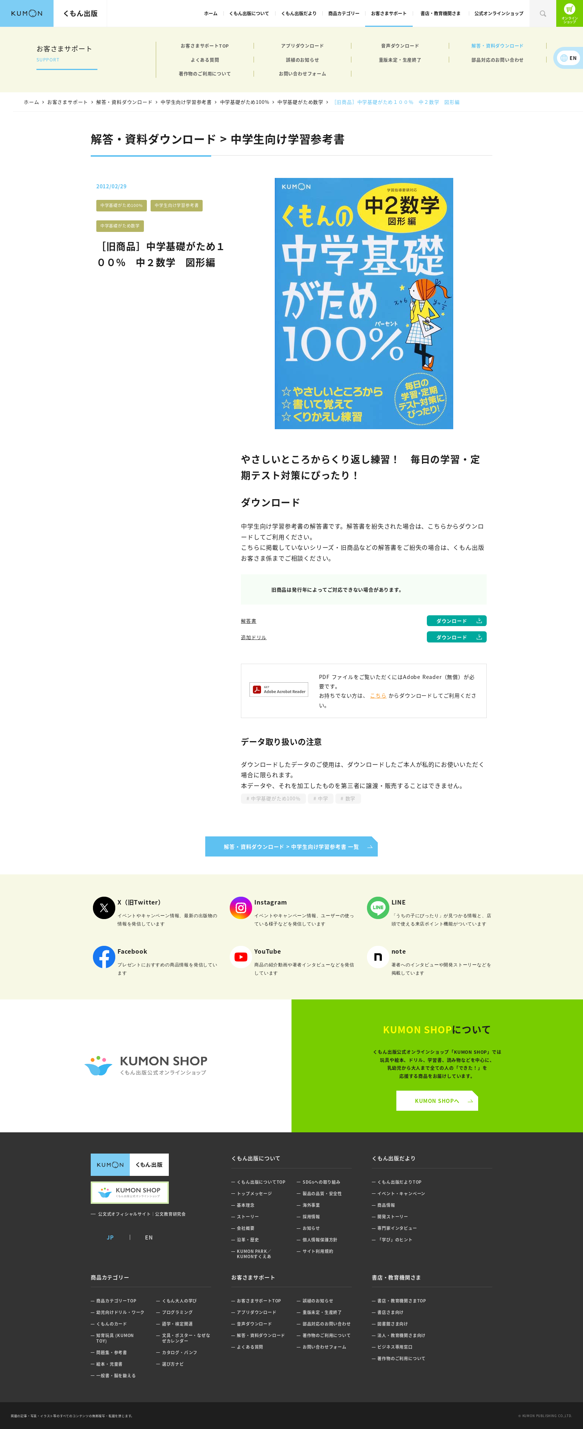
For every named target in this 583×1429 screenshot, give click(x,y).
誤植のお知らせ (302, 60)
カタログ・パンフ (179, 1352)
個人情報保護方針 (320, 1240)
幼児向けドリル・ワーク (120, 1312)
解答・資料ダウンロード (497, 45)
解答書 (248, 620)
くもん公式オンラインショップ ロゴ (146, 1065)
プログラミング (177, 1312)
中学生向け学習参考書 (177, 205)
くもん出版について (249, 13)
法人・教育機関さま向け (401, 1335)
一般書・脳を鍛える (116, 1375)
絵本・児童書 (109, 1364)
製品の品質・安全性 (322, 1193)
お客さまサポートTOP (205, 45)
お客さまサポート (389, 13)
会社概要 (245, 1228)
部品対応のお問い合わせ (497, 60)
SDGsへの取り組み (322, 1182)
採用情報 (311, 1216)
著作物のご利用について (205, 73)
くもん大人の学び (179, 1301)
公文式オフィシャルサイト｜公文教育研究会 (142, 1214)
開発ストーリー (392, 1216)
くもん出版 (80, 13)
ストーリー (248, 1216)
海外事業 (311, 1205)
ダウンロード (452, 620)
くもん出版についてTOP (261, 1182)
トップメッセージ (254, 1193)
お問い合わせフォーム (302, 73)
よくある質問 (205, 60)
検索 (542, 13)
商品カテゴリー (344, 13)
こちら (378, 695)
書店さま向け (390, 1312)
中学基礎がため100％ (274, 798)
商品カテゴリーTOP (116, 1301)
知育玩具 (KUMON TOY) (115, 1338)
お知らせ (311, 1228)
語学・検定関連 (177, 1324)
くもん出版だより (299, 13)
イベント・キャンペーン (401, 1193)
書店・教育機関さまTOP (401, 1301)
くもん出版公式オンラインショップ (569, 13)
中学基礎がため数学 (120, 226)
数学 (349, 798)
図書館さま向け (392, 1324)
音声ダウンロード (400, 45)
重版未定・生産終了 (400, 60)
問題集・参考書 (111, 1352)
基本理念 (245, 1205)
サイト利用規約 (318, 1251)
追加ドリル (254, 637)
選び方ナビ (173, 1364)
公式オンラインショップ (499, 13)
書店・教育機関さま (441, 13)
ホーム (211, 13)
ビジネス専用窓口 (394, 1347)
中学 (322, 798)
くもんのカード (111, 1324)
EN (573, 57)
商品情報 (386, 1205)
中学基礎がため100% (121, 205)
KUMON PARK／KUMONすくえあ (254, 1253)
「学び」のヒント (394, 1240)
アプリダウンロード (302, 45)
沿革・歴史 (248, 1240)
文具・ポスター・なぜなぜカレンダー (186, 1338)
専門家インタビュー (397, 1228)
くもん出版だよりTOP (399, 1182)
